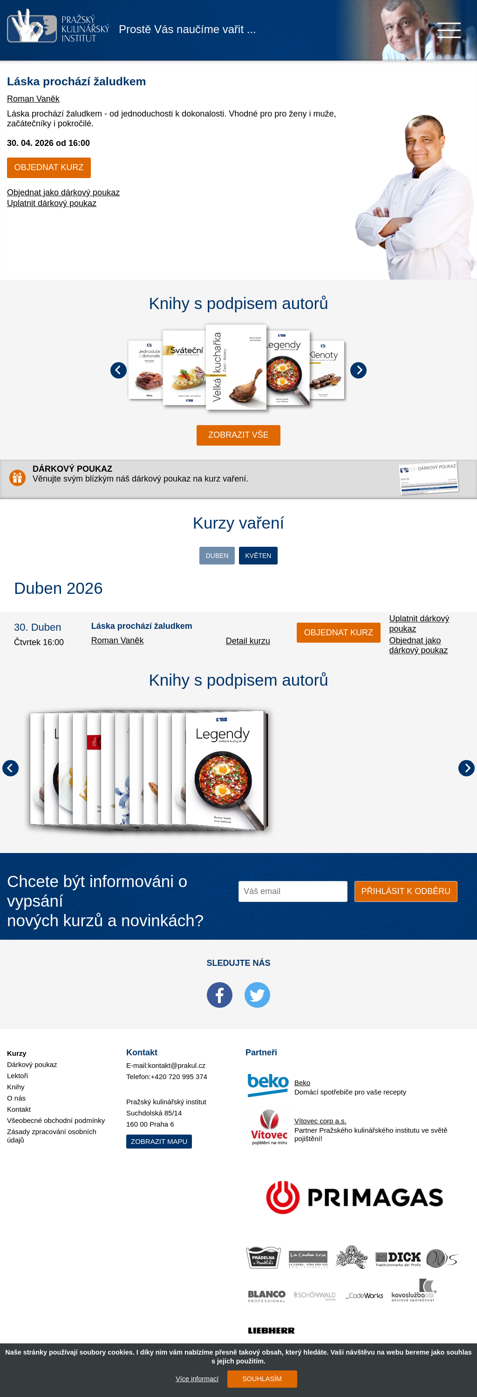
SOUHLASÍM (257, 1379)
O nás (16, 1091)
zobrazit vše (238, 435)
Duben (193, 556)
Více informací (192, 1379)
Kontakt (19, 1102)
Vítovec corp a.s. (320, 1114)
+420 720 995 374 (179, 1070)
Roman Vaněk (33, 98)
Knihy (16, 1080)
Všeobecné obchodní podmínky (56, 1113)
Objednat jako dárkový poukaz (63, 192)
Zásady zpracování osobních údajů (51, 1129)
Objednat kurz (48, 167)
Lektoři (17, 1069)
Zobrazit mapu (159, 1134)
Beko (302, 1076)
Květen (283, 556)
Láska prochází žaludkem (105, 79)
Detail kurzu (248, 643)
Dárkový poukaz (32, 1057)
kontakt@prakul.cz (177, 1058)
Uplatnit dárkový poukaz (51, 203)
